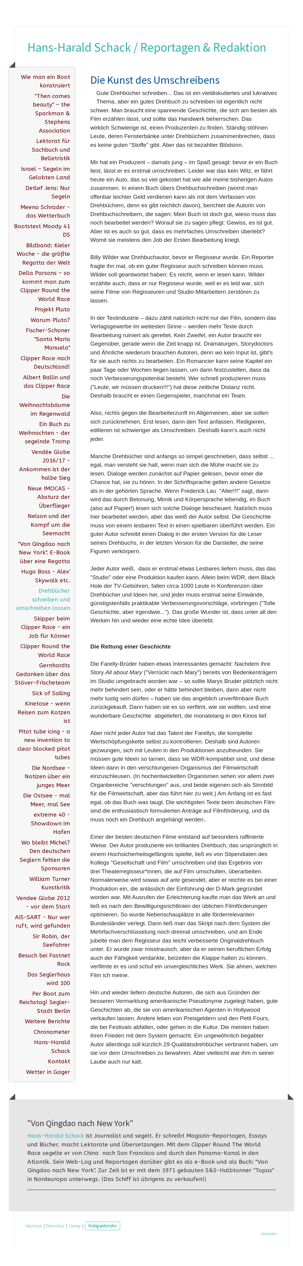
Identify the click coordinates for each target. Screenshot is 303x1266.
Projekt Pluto (52, 328)
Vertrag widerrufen (102, 1244)
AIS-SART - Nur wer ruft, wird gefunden (42, 940)
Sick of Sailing (51, 711)
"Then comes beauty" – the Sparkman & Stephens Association (51, 131)
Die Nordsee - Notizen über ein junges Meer (47, 795)
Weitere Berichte (47, 1040)
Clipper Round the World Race (45, 669)
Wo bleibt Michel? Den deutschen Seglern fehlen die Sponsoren (45, 874)
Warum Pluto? (50, 338)
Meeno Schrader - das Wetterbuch (45, 230)
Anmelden (269, 1252)
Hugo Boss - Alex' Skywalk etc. (45, 594)
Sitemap (75, 1244)
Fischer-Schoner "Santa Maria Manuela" (48, 358)
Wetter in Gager (48, 1090)
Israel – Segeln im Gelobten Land (45, 191)
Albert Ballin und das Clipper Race (46, 400)
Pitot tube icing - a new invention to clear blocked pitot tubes (43, 762)
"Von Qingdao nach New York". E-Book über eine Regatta (44, 571)
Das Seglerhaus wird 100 (48, 997)
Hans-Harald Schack (52, 1065)
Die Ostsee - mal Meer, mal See (46, 818)
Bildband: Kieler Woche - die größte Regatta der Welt (43, 272)
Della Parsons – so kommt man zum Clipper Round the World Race (44, 304)
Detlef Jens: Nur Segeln (47, 210)
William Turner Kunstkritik (49, 901)
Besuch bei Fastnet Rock (44, 978)
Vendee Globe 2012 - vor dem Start (43, 921)
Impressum (34, 1244)
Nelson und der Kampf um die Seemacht (49, 543)
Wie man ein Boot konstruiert (45, 99)
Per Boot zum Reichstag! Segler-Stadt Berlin (44, 1021)
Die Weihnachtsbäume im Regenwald (44, 423)
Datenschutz (55, 1244)
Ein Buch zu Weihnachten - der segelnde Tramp (44, 451)
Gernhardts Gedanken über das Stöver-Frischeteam (42, 693)
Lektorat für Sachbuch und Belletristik (51, 168)
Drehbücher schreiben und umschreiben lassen (43, 618)
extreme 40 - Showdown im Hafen (50, 842)
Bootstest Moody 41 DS (42, 249)
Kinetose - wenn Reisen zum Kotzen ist (44, 731)
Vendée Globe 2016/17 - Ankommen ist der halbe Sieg (44, 483)
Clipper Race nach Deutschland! (45, 381)
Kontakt (59, 1080)
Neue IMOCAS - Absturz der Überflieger (49, 515)
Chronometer (52, 1050)
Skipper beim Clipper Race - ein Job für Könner (45, 646)
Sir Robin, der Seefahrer (51, 959)
